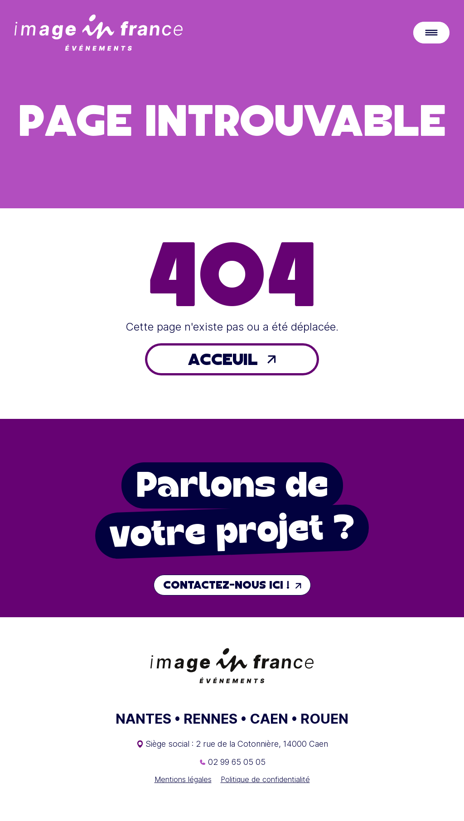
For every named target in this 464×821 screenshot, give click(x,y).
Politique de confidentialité (265, 779)
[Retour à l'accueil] (98, 32)
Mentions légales (183, 779)
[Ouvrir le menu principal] (431, 32)
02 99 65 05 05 (237, 762)
